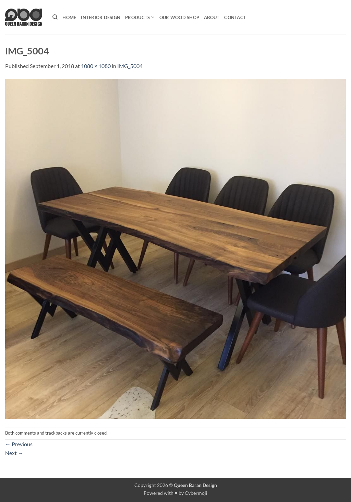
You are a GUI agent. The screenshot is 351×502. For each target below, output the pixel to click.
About (211, 17)
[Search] (55, 17)
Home (69, 17)
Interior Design (100, 17)
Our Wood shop (179, 17)
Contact (235, 17)
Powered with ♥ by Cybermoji (175, 493)
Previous (19, 444)
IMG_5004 (130, 66)
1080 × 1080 (96, 66)
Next (14, 453)
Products (140, 17)
